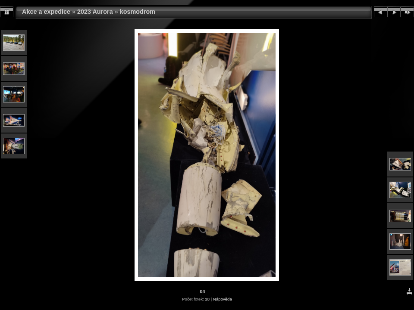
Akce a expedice (46, 11)
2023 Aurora (95, 11)
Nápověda (222, 299)
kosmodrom (137, 11)
